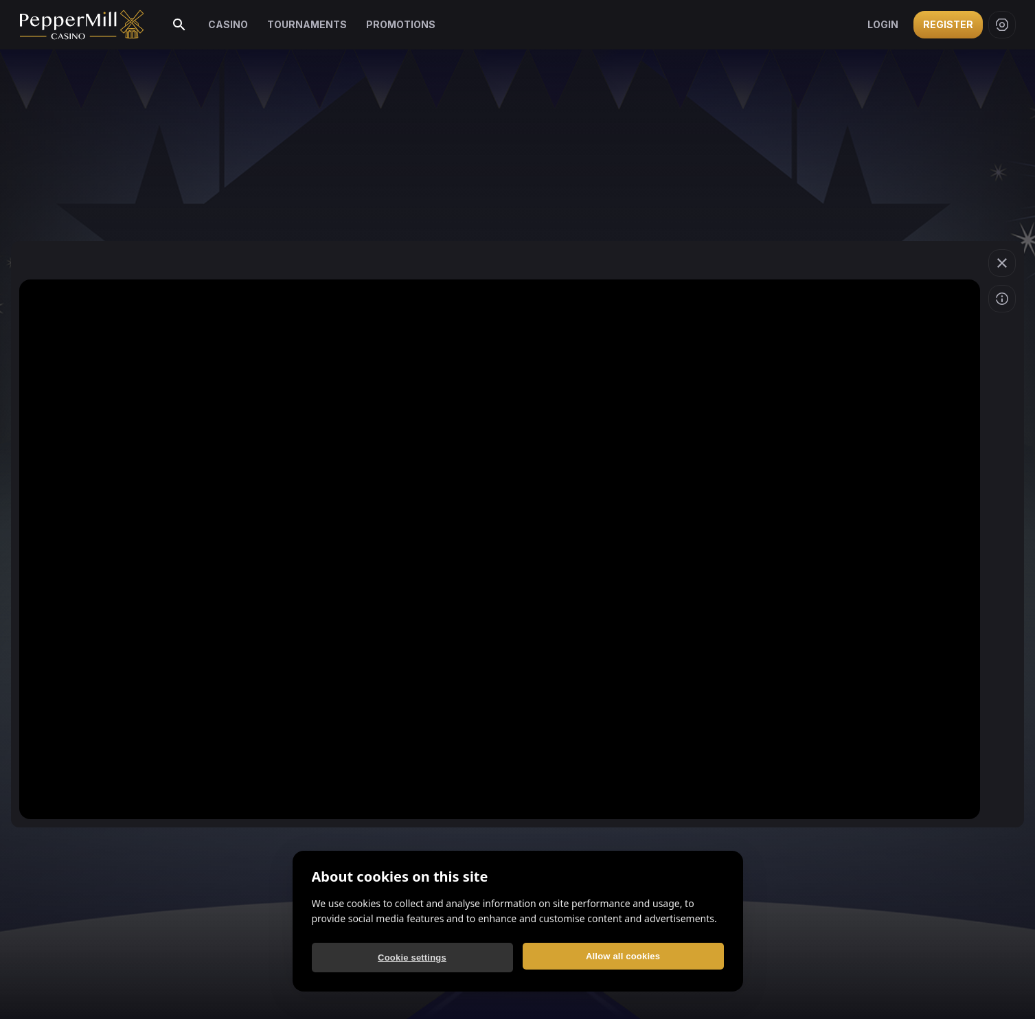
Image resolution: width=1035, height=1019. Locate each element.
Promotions (391, 24)
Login (884, 24)
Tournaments (301, 24)
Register (948, 24)
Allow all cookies (623, 956)
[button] (1002, 263)
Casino (226, 24)
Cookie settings (412, 957)
